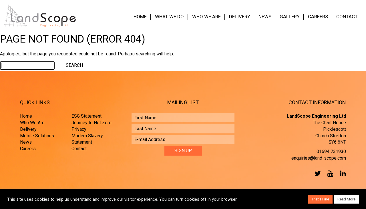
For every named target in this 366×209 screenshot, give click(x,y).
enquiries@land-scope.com (318, 158)
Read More (346, 199)
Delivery (239, 16)
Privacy (78, 129)
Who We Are (206, 16)
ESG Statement (86, 116)
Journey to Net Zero (91, 122)
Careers (318, 16)
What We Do (169, 16)
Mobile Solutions (37, 135)
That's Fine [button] (320, 199)
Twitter (316, 173)
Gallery (290, 16)
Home (140, 16)
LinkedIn (341, 173)
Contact (347, 16)
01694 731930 (331, 151)
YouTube (329, 173)
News (264, 16)
